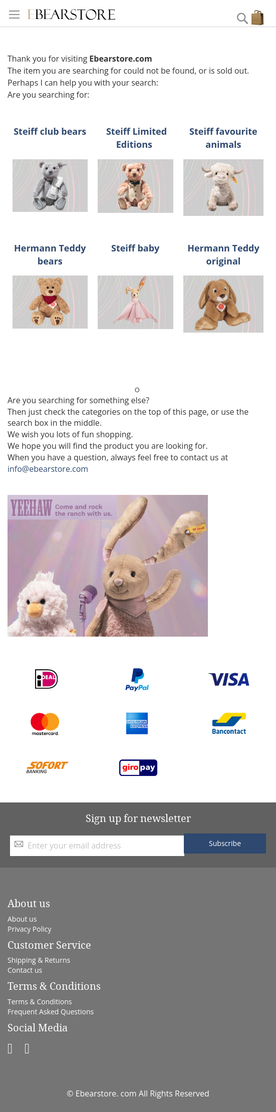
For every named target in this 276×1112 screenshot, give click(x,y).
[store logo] (71, 13)
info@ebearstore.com (48, 468)
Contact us (25, 970)
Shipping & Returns (39, 960)
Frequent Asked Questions (51, 1011)
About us (22, 919)
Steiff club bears (50, 131)
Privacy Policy (29, 929)
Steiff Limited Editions (136, 137)
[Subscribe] (225, 843)
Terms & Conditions (40, 1001)
